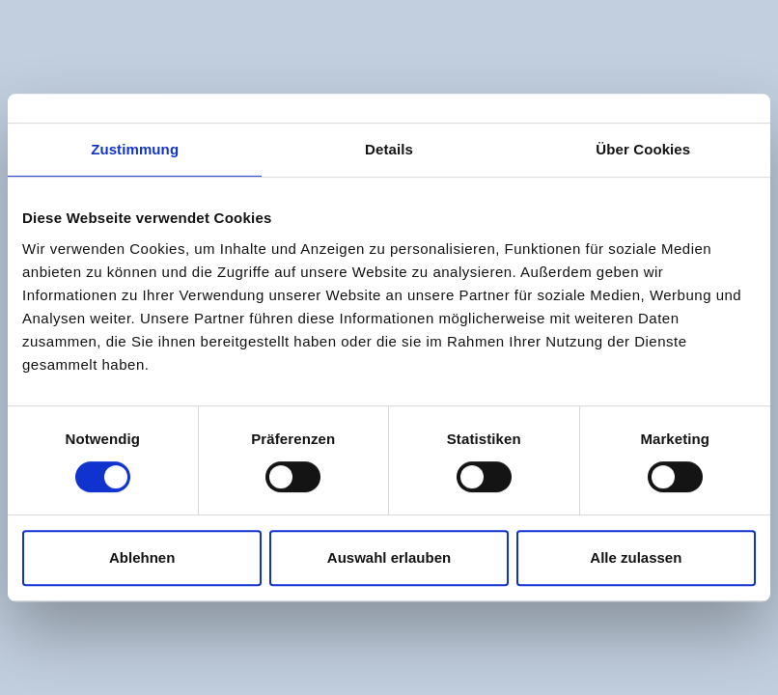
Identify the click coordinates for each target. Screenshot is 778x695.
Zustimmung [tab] (135, 149)
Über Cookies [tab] (643, 149)
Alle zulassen (635, 557)
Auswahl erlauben (389, 557)
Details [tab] (389, 149)
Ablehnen (142, 557)
